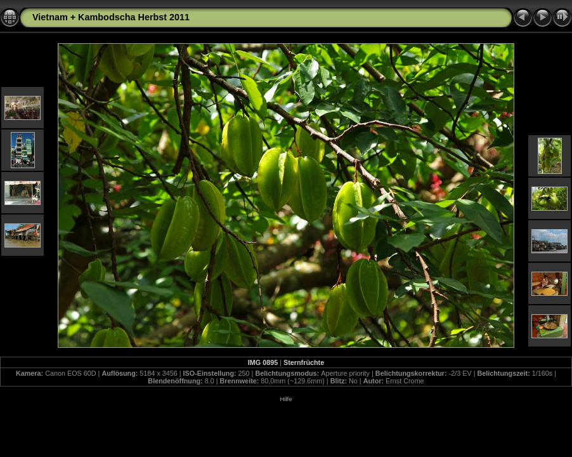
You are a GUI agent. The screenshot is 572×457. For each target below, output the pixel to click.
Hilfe (286, 398)
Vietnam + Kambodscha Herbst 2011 (111, 17)
